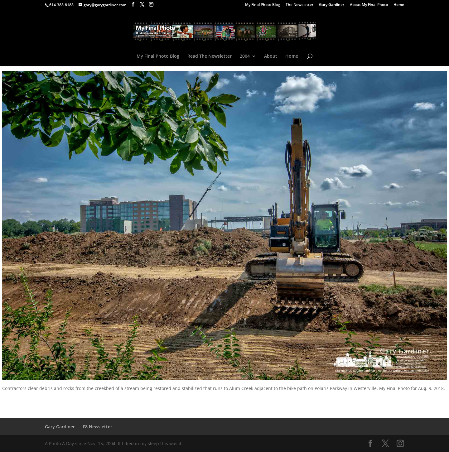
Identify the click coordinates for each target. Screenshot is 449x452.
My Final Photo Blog (262, 5)
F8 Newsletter (97, 427)
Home (398, 5)
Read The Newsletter (209, 56)
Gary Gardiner (331, 5)
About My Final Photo (369, 5)
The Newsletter (299, 5)
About (270, 56)
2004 (245, 56)
